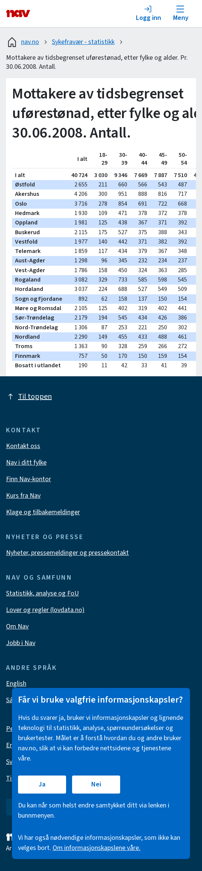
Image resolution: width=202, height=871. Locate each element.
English (16, 683)
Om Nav (17, 626)
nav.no (22, 42)
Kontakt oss (23, 446)
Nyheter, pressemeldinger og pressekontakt (67, 552)
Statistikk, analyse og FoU (42, 593)
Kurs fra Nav (23, 495)
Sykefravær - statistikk (83, 42)
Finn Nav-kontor (28, 479)
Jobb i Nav (20, 643)
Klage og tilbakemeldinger (43, 512)
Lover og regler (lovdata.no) (45, 610)
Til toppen (29, 396)
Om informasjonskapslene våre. (96, 848)
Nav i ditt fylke (26, 462)
